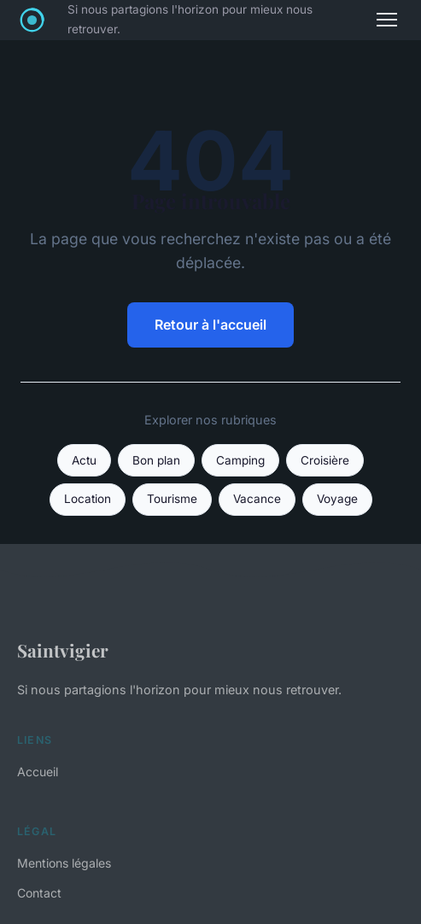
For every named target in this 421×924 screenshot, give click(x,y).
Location (87, 499)
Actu (84, 460)
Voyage (337, 499)
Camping (240, 460)
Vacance (257, 499)
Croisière (325, 460)
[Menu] (387, 19)
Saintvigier (62, 650)
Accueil (37, 771)
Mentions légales (64, 863)
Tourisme (172, 499)
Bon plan (156, 460)
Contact (39, 893)
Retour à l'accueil (210, 324)
